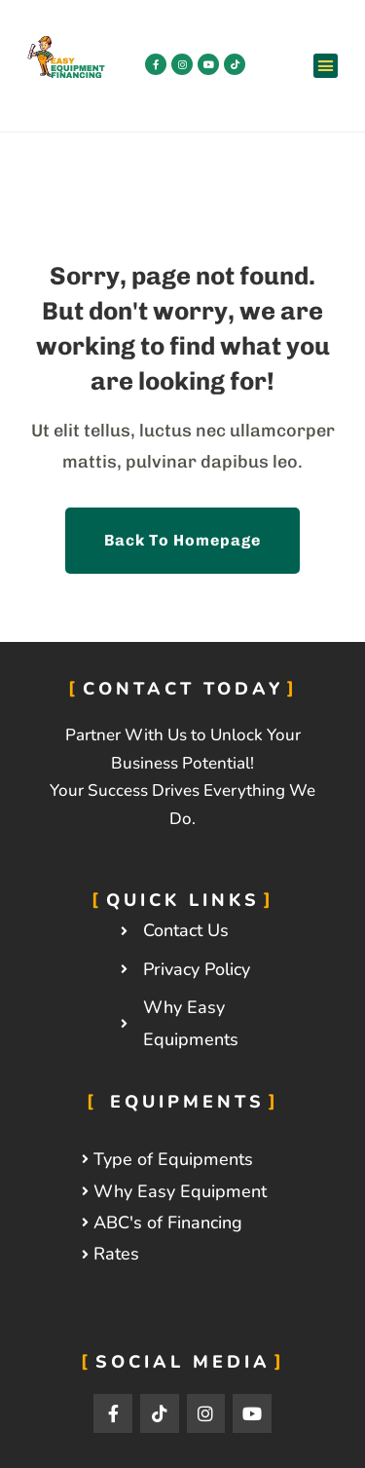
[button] (326, 66)
